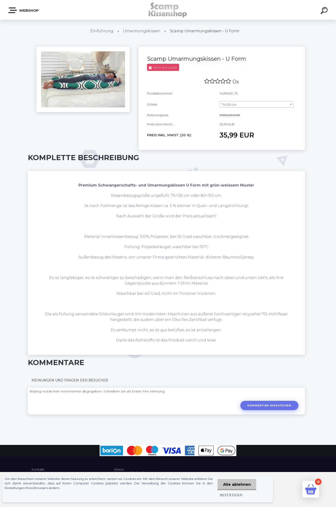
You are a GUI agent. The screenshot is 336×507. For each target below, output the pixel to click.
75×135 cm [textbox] (229, 104)
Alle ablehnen (236, 484)
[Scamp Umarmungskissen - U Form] (83, 48)
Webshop (24, 10)
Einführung (101, 31)
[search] (325, 11)
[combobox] (257, 104)
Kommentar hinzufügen (269, 405)
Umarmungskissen (141, 31)
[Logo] (168, 10)
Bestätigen (230, 495)
